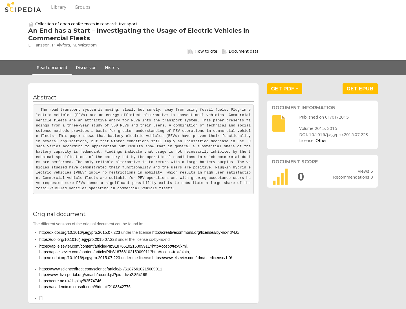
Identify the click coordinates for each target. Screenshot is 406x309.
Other (321, 140)
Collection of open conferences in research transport (86, 23)
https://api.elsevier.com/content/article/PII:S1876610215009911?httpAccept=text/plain (114, 252)
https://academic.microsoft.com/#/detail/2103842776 (85, 286)
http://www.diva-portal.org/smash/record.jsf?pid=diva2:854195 (93, 274)
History (112, 67)
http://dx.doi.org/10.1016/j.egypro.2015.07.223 (79, 232)
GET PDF (284, 89)
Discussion (86, 67)
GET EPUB (360, 89)
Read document (52, 67)
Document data (240, 51)
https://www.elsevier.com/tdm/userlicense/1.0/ (192, 257)
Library (58, 7)
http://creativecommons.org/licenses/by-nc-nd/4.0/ (195, 232)
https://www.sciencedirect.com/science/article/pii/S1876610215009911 (100, 269)
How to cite (202, 51)
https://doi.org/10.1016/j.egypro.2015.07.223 (78, 239)
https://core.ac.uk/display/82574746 (70, 281)
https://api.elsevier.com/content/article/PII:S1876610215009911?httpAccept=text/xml (113, 246)
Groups (83, 7)
